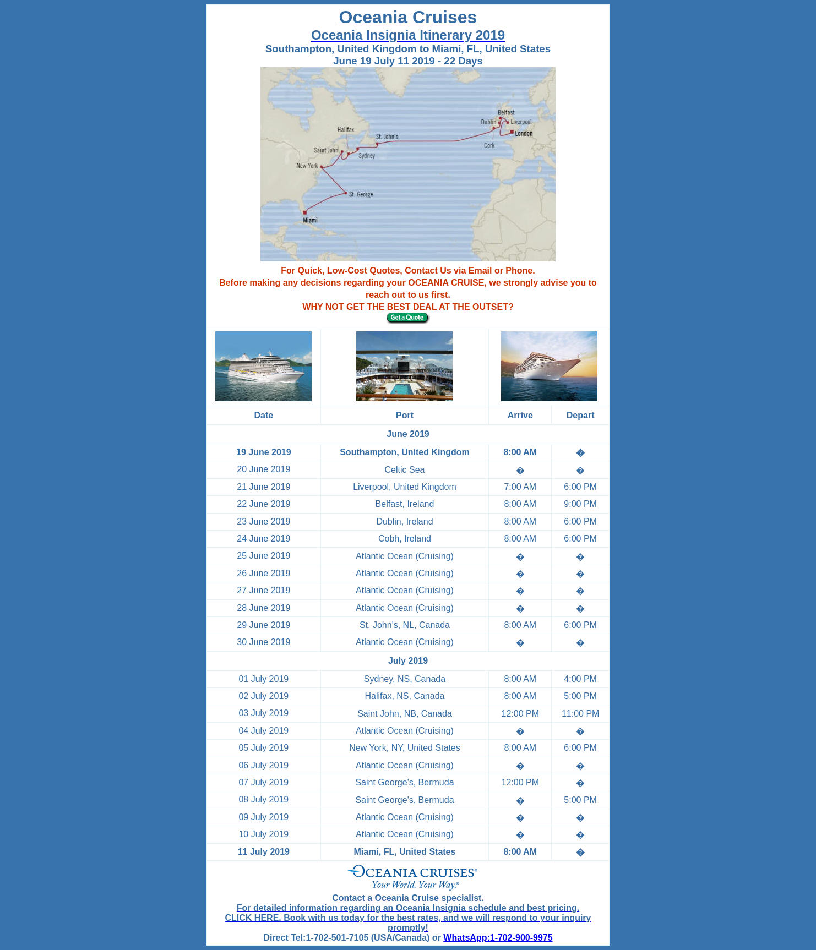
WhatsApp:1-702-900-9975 (497, 937)
